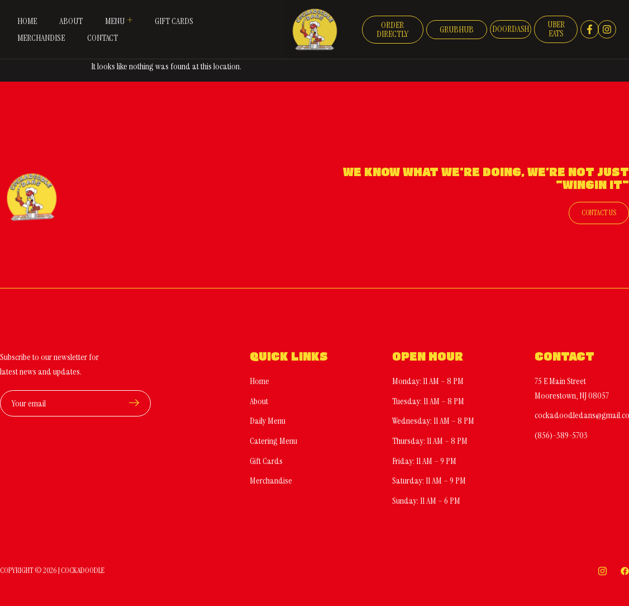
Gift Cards (174, 21)
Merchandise (41, 38)
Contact (102, 38)
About (71, 21)
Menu (119, 20)
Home (27, 21)
